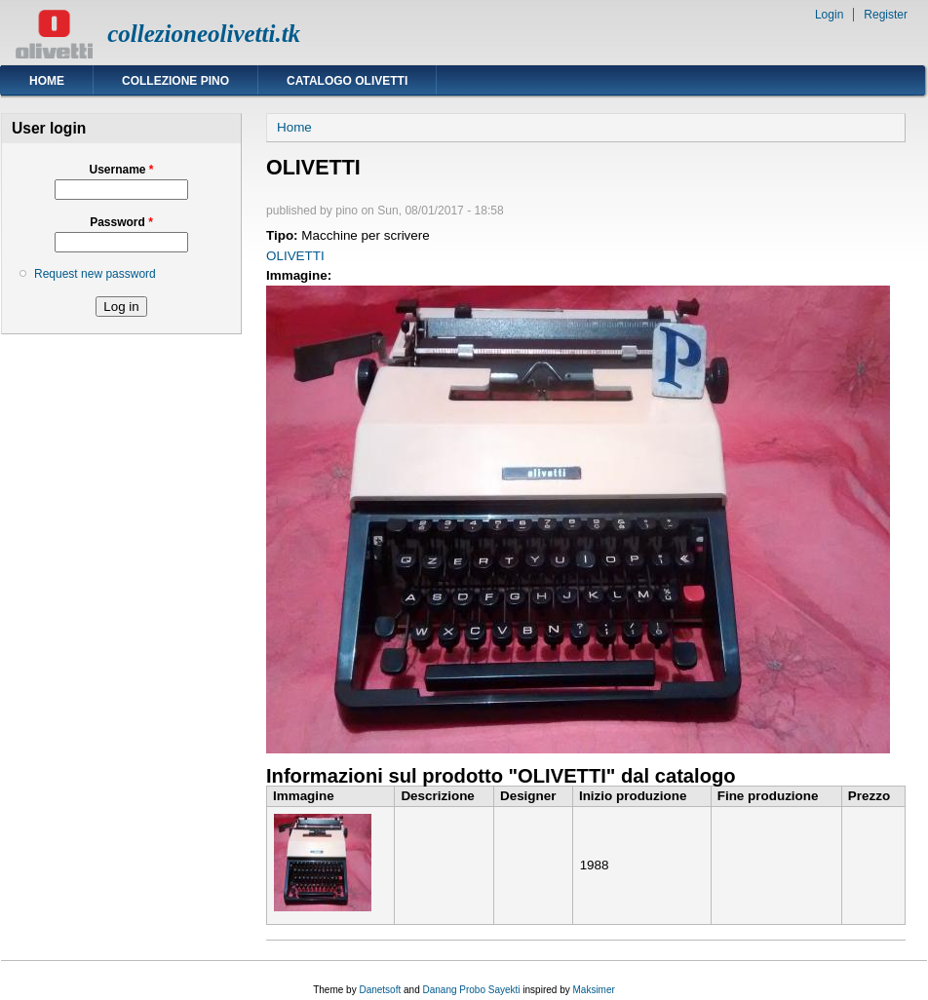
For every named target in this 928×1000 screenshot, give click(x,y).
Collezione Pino (175, 81)
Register (886, 14)
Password (121, 222)
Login (829, 14)
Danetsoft (380, 989)
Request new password (95, 274)
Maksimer (593, 989)
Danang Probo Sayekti (471, 989)
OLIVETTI (295, 256)
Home (46, 81)
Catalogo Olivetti (347, 81)
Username (121, 169)
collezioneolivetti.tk (203, 33)
